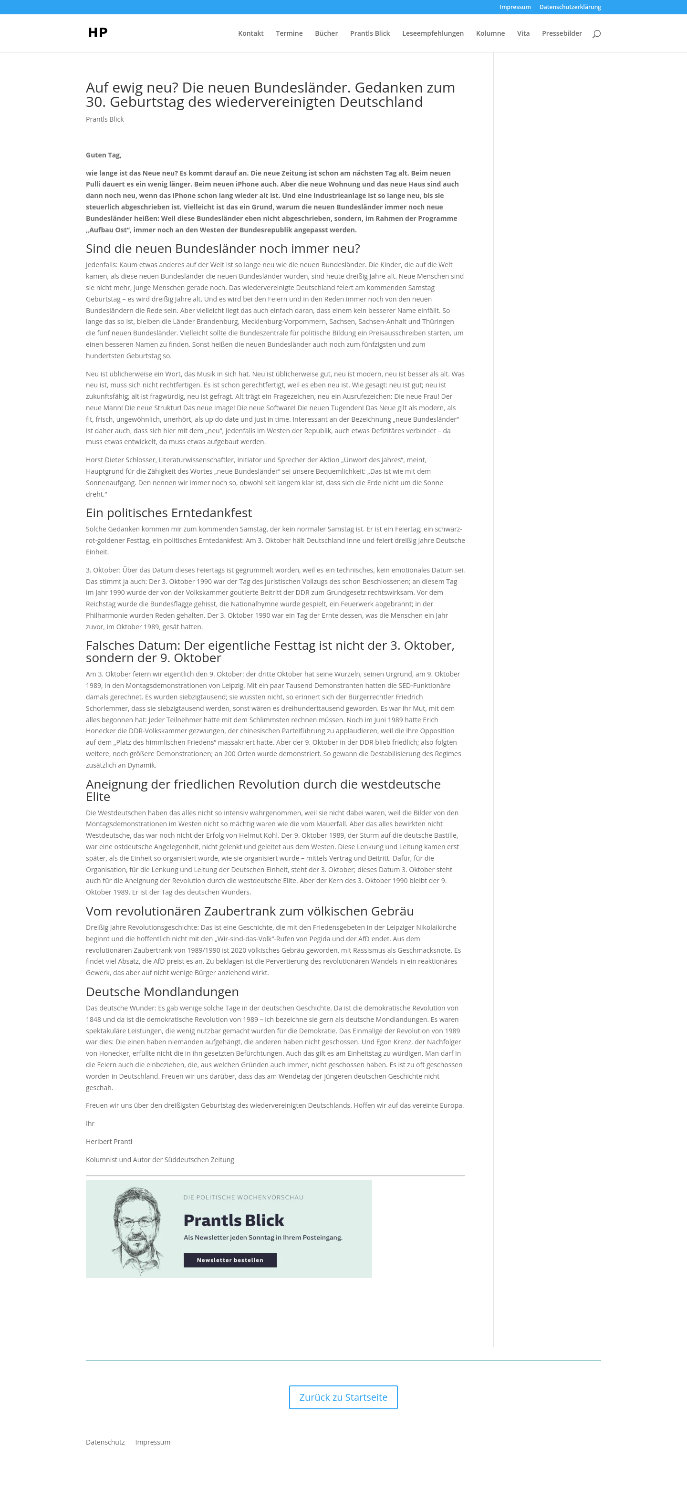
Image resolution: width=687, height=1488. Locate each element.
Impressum (515, 7)
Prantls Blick (370, 34)
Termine (289, 34)
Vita (523, 34)
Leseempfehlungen (433, 34)
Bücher (326, 34)
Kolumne (490, 34)
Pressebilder (562, 34)
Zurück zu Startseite (344, 1397)
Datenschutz (105, 1442)
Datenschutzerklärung (570, 7)
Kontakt (251, 34)
